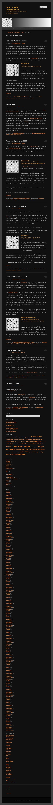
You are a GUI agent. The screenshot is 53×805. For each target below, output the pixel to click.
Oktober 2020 (8, 588)
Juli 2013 (8, 715)
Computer (8, 461)
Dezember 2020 (9, 585)
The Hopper (8, 773)
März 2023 (8, 546)
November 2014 (9, 692)
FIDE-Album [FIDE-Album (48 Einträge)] (27, 439)
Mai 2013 (8, 718)
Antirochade (8, 343)
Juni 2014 (8, 699)
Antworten (19, 270)
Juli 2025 (8, 505)
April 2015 (8, 684)
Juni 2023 (8, 542)
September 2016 (9, 660)
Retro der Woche (26, 98)
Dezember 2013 (9, 708)
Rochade (26, 343)
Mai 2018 (8, 631)
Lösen (7, 467)
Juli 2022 (8, 558)
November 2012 (9, 727)
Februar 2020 (8, 600)
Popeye (7, 758)
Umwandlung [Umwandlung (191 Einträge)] (25, 452)
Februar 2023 (8, 548)
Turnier (25, 268)
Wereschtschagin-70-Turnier (12, 428)
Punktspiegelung (14, 199)
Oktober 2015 (8, 676)
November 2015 (9, 674)
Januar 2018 (8, 636)
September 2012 (9, 730)
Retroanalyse (19, 28)
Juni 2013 (8, 717)
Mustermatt (10, 104)
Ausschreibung (21, 394)
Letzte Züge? (13, 98)
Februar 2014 (8, 705)
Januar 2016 (8, 671)
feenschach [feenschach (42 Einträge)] (21, 439)
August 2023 (8, 539)
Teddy (7, 771)
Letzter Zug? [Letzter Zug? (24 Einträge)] (43, 441)
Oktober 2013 (8, 711)
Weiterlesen (9, 93)
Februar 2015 (8, 687)
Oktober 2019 (8, 606)
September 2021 (9, 572)
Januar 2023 (8, 549)
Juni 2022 (8, 559)
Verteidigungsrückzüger (12, 478)
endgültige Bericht (12, 390)
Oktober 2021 (8, 571)
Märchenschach (20, 96)
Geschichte (31, 28)
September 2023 (9, 537)
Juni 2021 (8, 577)
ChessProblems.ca (10, 736)
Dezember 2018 (9, 620)
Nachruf (7, 470)
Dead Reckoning (9, 738)
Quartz (7, 764)
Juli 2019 (8, 610)
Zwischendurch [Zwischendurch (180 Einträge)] (20, 454)
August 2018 (8, 626)
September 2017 (9, 642)
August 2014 (8, 696)
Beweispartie (15, 133)
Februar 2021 (8, 583)
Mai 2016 (8, 666)
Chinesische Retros (14, 350)
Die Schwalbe (9, 739)
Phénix (7, 757)
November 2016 (9, 657)
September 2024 (9, 520)
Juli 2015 (8, 680)
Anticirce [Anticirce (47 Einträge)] (19, 437)
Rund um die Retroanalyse (14, 32)
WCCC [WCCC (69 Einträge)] (7, 454)
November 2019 (9, 604)
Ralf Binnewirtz (9, 765)
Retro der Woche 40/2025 (16, 41)
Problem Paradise (9, 761)
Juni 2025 (8, 507)
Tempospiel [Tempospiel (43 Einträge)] (38, 449)
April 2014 (8, 702)
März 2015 (8, 686)
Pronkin (43, 133)
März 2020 (8, 599)
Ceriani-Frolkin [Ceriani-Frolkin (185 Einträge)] (36, 437)
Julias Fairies (8, 748)
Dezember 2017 (9, 638)
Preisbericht (32, 397)
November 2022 (9, 552)
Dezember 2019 (9, 603)
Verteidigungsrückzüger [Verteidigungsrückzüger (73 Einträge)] (37, 452)
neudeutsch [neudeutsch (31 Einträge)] (19, 443)
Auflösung (15, 96)
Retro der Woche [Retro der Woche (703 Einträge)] (22, 446)
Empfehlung (8, 377)
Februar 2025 (8, 513)
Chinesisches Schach (41, 375)
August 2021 (8, 574)
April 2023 (8, 545)
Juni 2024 (8, 524)
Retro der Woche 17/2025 (36, 118)
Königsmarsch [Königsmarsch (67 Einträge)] (30, 441)
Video (7, 484)
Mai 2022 (8, 561)
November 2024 (9, 517)
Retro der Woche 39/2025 (16, 141)
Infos (37, 28)
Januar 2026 (8, 496)
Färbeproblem (10, 477)
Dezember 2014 (9, 690)
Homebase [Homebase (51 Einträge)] (23, 441)
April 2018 (8, 632)
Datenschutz (8, 793)
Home (7, 28)
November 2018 (9, 622)
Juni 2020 (8, 594)
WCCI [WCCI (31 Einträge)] (11, 454)
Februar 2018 (8, 635)
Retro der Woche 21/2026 (11, 421)
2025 (22, 32)
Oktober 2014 (8, 693)
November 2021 (9, 569)
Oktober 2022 (8, 553)
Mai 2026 (8, 491)
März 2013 (8, 721)
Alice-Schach (44, 342)
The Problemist (34, 146)
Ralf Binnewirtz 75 (10, 425)
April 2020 (8, 597)
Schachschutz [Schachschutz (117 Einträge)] (28, 449)
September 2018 (9, 625)
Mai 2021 (8, 578)
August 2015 (8, 679)
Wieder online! (9, 423)
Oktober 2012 (8, 728)
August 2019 (8, 609)
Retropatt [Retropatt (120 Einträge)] (41, 447)
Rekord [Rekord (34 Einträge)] (12, 446)
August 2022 (8, 556)
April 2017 (8, 650)
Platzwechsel (8, 199)
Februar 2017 (8, 652)
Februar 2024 (8, 530)
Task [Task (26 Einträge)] (34, 449)
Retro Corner (8, 768)
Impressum (8, 790)
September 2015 (9, 677)
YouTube (7, 134)
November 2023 (9, 534)
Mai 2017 (8, 648)
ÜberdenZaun (9, 483)
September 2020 (9, 590)
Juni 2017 (8, 647)
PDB (7, 755)
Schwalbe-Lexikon (13, 292)
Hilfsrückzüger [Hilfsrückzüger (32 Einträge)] (18, 441)
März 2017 (8, 651)
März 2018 (8, 634)
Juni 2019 (8, 612)
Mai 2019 (8, 613)
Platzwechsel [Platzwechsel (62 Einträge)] (28, 443)
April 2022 (8, 562)
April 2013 (8, 719)
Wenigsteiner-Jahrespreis (11, 779)
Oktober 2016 (8, 658)
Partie (7, 471)
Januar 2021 (8, 584)
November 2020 (9, 587)
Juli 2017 (8, 645)
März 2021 (8, 581)
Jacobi (7, 746)
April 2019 (8, 615)
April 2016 (8, 667)
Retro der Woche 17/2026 (11, 431)
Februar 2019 (8, 617)
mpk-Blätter (8, 751)
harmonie (8, 745)
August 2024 (8, 521)
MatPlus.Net (8, 749)
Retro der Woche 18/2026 (11, 429)
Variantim (8, 777)
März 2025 (8, 511)
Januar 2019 (8, 619)
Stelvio (25, 28)
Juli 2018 (8, 628)
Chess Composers (10, 735)
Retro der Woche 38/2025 (15, 148)
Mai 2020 (8, 596)
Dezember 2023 (9, 533)
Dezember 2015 (9, 673)
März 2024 (8, 529)
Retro (42, 407)
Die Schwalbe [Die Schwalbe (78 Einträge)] (9, 439)
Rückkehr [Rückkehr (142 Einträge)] (20, 449)
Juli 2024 (8, 523)
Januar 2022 (8, 566)
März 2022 (8, 564)
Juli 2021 (8, 575)
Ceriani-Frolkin (44, 268)
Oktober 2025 (8, 501)
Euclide (7, 741)
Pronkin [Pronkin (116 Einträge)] (8, 447)
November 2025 (9, 499)
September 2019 (9, 607)
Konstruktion (8, 464)
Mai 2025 (8, 508)
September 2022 (9, 555)
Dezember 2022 (9, 550)
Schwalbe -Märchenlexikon (30, 166)
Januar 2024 (8, 531)
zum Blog (8, 786)
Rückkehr (30, 343)
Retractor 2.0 (8, 767)
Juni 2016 (8, 664)
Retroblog (13, 28)
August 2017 (8, 644)
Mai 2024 (8, 526)
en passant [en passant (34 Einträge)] (16, 439)
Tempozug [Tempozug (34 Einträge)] (43, 449)
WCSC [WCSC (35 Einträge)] (13, 454)
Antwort (32, 98)
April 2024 (8, 527)
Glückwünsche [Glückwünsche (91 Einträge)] (10, 441)
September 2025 (9, 502)
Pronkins (26, 121)
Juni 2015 (8, 682)
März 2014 (8, 703)
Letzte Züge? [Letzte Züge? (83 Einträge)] (9, 443)
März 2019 (8, 616)
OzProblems (8, 754)
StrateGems (8, 770)
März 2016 (8, 668)
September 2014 (9, 695)
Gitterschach (8, 98)
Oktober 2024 (8, 518)
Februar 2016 (8, 670)
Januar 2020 (8, 601)
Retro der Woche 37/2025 (16, 277)
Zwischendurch (25, 407)
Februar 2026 (8, 495)
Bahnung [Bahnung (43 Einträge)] (24, 437)
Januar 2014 (8, 706)
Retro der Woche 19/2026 (11, 426)
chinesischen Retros (32, 372)
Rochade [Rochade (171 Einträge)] (9, 449)
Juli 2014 (8, 698)
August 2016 (8, 661)
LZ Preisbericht (12, 384)
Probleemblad (9, 760)
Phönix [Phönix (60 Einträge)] (23, 443)
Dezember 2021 (9, 568)
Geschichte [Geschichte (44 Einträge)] (40, 439)
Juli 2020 (8, 593)
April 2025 (8, 510)
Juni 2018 (8, 629)
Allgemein (8, 459)
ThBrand (23, 43)
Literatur (7, 465)
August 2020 (8, 591)
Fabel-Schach (9, 742)
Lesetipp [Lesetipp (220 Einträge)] (37, 441)
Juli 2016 (8, 663)
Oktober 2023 (8, 536)
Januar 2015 (8, 689)
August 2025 (8, 504)
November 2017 (9, 639)
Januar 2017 (8, 654)
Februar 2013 (8, 722)
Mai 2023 (8, 543)
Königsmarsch (14, 343)
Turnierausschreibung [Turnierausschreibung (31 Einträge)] (16, 452)
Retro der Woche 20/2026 (11, 422)
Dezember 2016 (9, 655)
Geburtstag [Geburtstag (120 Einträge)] (33, 439)
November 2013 (9, 709)
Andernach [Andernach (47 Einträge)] (14, 437)
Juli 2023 (8, 540)
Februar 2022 (8, 565)
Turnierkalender (9, 776)
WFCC (7, 780)
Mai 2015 (8, 683)
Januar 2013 (8, 724)
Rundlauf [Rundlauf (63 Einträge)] (14, 449)
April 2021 (8, 580)
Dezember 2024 (9, 515)
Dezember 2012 (9, 725)
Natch (7, 752)
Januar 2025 (8, 514)
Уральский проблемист (11, 781)
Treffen (7, 480)
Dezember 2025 (9, 498)
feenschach (35, 58)
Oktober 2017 (8, 641)
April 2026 (8, 492)
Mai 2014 (8, 701)
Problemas (8, 762)
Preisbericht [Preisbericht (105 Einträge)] (36, 443)
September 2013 (9, 712)
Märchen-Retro (20, 98)
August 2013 (8, 714)
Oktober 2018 (8, 623)
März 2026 (8, 494)
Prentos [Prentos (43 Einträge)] (42, 443)
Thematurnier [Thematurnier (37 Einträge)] (9, 452)
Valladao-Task (8, 408)
